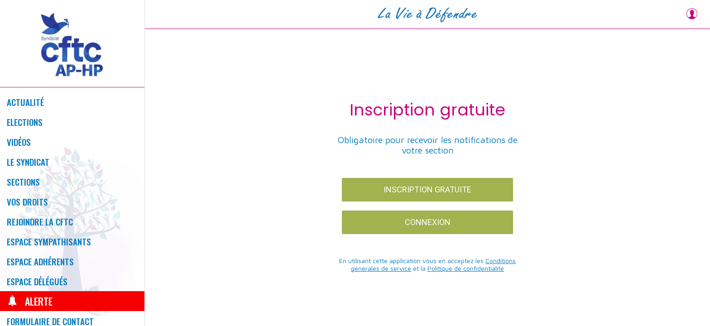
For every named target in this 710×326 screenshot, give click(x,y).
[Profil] (692, 14)
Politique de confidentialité (465, 268)
